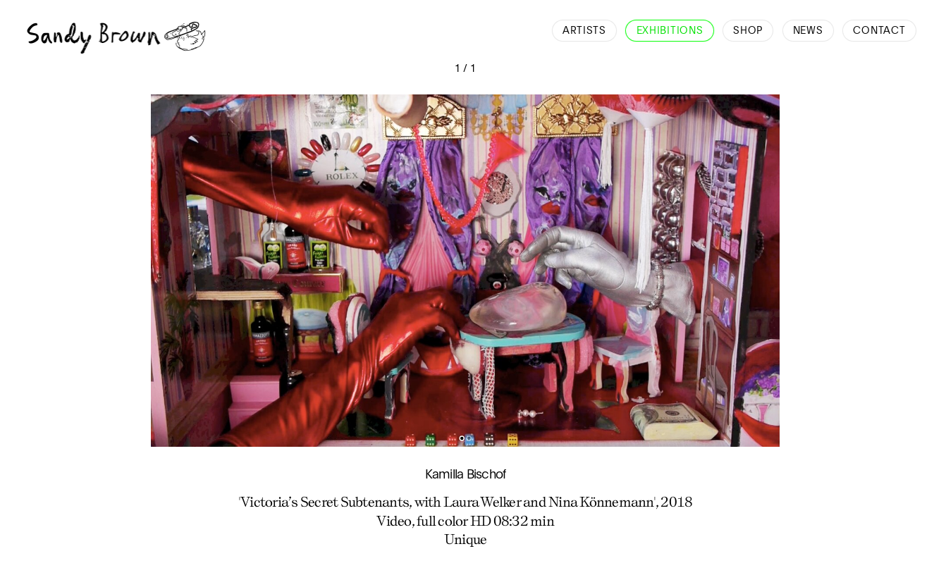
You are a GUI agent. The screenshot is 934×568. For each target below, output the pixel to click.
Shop (748, 31)
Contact (879, 31)
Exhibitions (670, 31)
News (808, 31)
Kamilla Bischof (465, 475)
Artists (584, 31)
